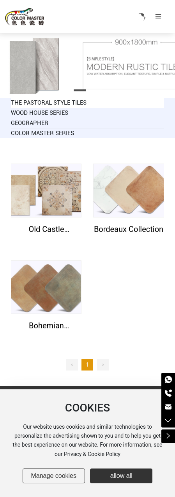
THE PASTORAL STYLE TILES (49, 102)
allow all (121, 475)
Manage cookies (53, 475)
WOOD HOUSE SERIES (39, 112)
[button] (80, 90)
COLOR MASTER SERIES (42, 133)
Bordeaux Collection (128, 229)
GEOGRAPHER (29, 122)
